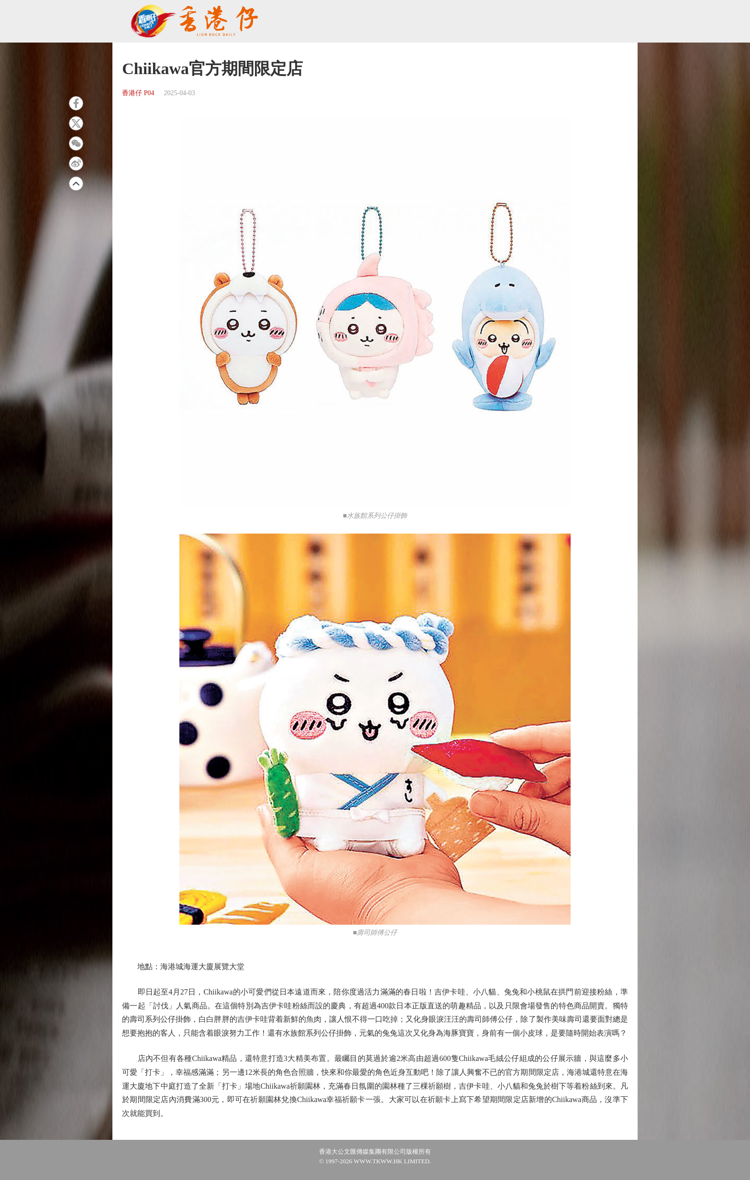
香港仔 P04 (138, 93)
